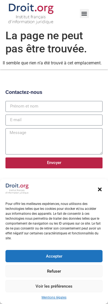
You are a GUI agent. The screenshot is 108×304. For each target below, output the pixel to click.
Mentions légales (54, 297)
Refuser (54, 271)
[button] (100, 189)
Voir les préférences (54, 286)
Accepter (54, 256)
